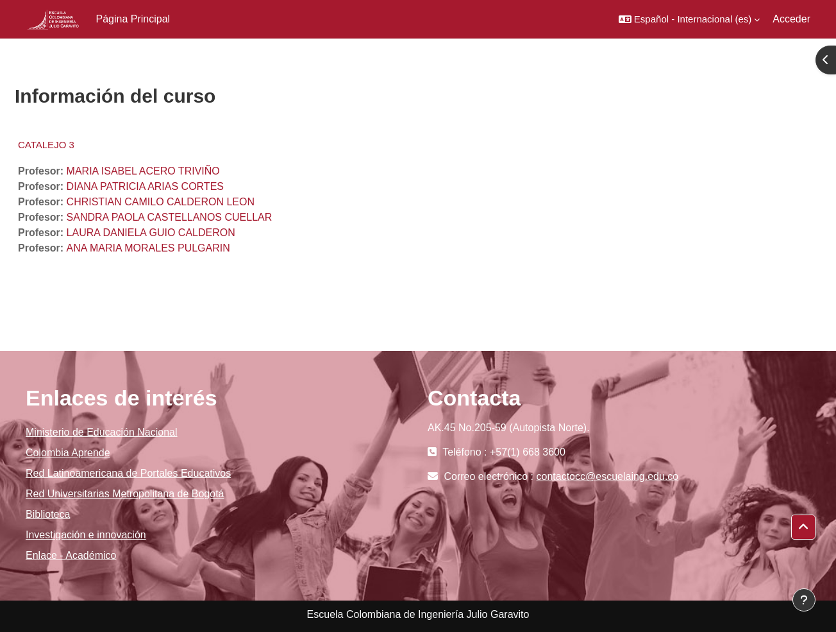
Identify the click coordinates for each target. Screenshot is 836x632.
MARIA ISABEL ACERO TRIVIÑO (143, 171)
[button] (689, 19)
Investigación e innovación (86, 534)
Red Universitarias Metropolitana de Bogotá (125, 493)
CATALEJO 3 (46, 144)
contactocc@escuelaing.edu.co (608, 476)
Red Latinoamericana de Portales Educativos (128, 473)
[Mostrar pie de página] (803, 599)
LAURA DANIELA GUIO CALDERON (151, 232)
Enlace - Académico (71, 555)
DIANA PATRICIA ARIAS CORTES (145, 186)
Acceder (791, 18)
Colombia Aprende (68, 452)
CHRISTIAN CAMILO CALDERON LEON (161, 201)
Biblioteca (48, 514)
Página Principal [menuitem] (133, 18)
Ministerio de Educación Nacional (102, 432)
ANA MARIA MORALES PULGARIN (148, 248)
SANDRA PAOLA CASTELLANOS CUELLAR (169, 217)
